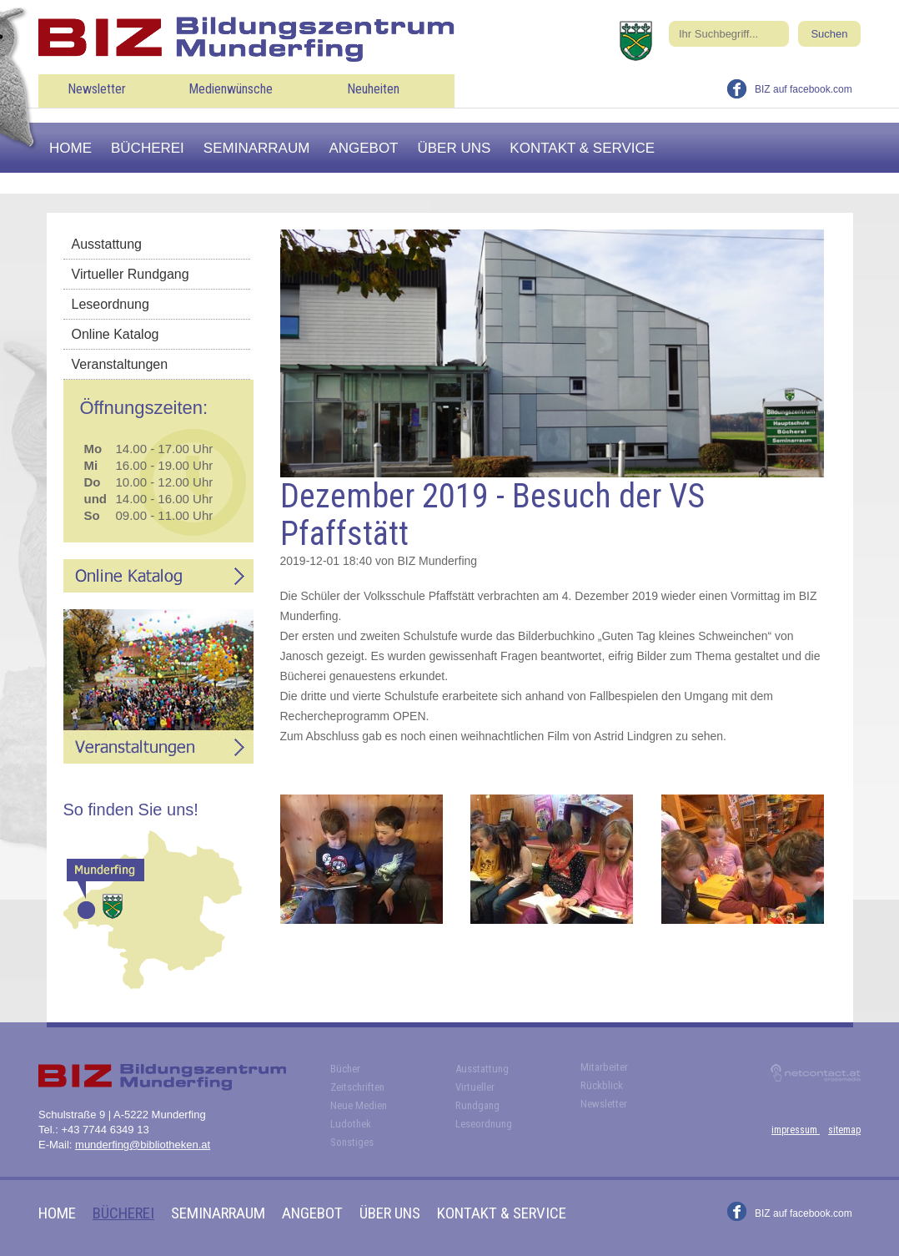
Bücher (345, 1068)
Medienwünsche (230, 89)
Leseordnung (110, 304)
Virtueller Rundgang (130, 274)
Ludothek (350, 1123)
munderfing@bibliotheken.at (142, 1144)
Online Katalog (115, 334)
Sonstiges (352, 1142)
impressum (795, 1130)
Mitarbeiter (604, 1067)
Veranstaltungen (120, 364)
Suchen (829, 34)
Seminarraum (256, 148)
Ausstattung (107, 244)
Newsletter (97, 89)
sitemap (844, 1130)
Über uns (454, 148)
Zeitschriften (357, 1087)
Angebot (363, 148)
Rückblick (601, 1085)
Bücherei (147, 148)
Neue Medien (358, 1105)
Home (70, 148)
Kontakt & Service (582, 148)
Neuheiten (373, 89)
